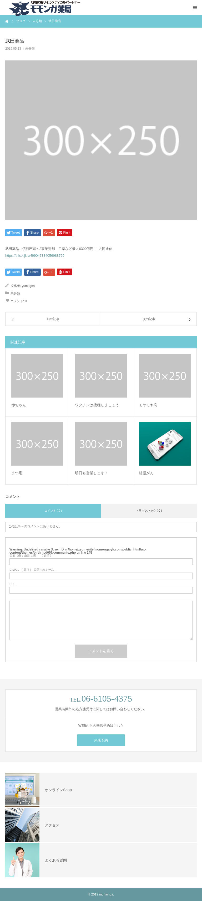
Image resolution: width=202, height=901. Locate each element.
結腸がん (146, 473)
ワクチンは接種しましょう (97, 405)
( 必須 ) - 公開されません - (32, 569)
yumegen (28, 286)
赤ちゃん (18, 405)
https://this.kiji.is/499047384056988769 (34, 256)
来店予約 (101, 740)
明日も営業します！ (91, 473)
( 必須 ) (30, 555)
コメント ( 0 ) (53, 510)
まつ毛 (16, 473)
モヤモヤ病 (148, 405)
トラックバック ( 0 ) (149, 510)
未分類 (30, 48)
